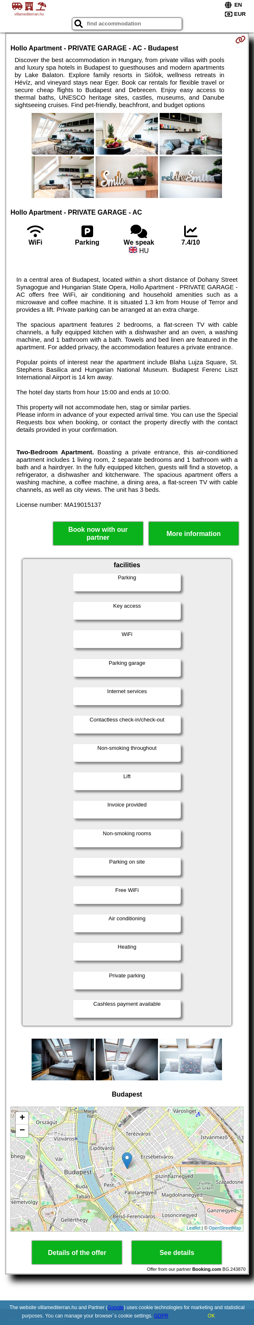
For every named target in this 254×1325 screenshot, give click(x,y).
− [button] (22, 1131)
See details (177, 1252)
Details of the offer (77, 1252)
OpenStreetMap (225, 1227)
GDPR (161, 1316)
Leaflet (193, 1227)
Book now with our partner (98, 533)
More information (193, 533)
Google (116, 1307)
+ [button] (22, 1118)
